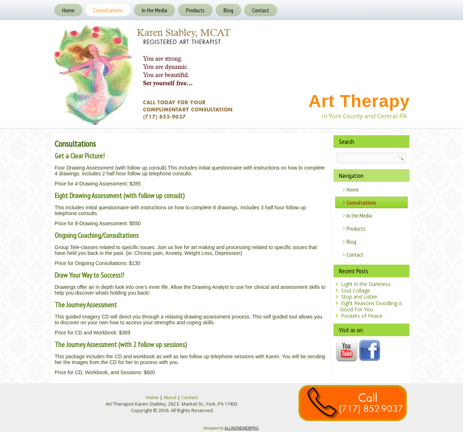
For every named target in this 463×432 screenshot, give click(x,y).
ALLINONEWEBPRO (242, 428)
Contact (260, 10)
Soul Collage (355, 290)
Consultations (108, 10)
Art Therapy (359, 101)
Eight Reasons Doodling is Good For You (371, 306)
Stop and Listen (359, 296)
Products (195, 10)
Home (68, 10)
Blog (228, 10)
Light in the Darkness (366, 284)
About (170, 397)
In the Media (154, 10)
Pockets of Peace (361, 315)
